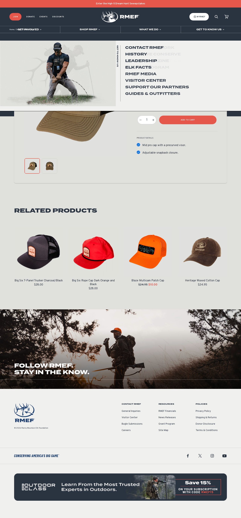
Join (15, 17)
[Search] (216, 17)
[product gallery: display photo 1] (32, 174)
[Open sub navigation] (30, 29)
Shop (18, 37)
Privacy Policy (203, 419)
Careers (126, 438)
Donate (30, 17)
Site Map (163, 438)
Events (43, 17)
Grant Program (167, 431)
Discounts (58, 17)
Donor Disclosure (205, 431)
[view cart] (226, 17)
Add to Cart (188, 128)
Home (11, 37)
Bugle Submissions (132, 431)
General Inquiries (131, 419)
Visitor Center (130, 425)
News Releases (167, 425)
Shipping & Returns (206, 425)
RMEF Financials (167, 419)
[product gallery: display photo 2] (49, 174)
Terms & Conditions (207, 438)
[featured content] (120, 495)
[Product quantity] (146, 128)
